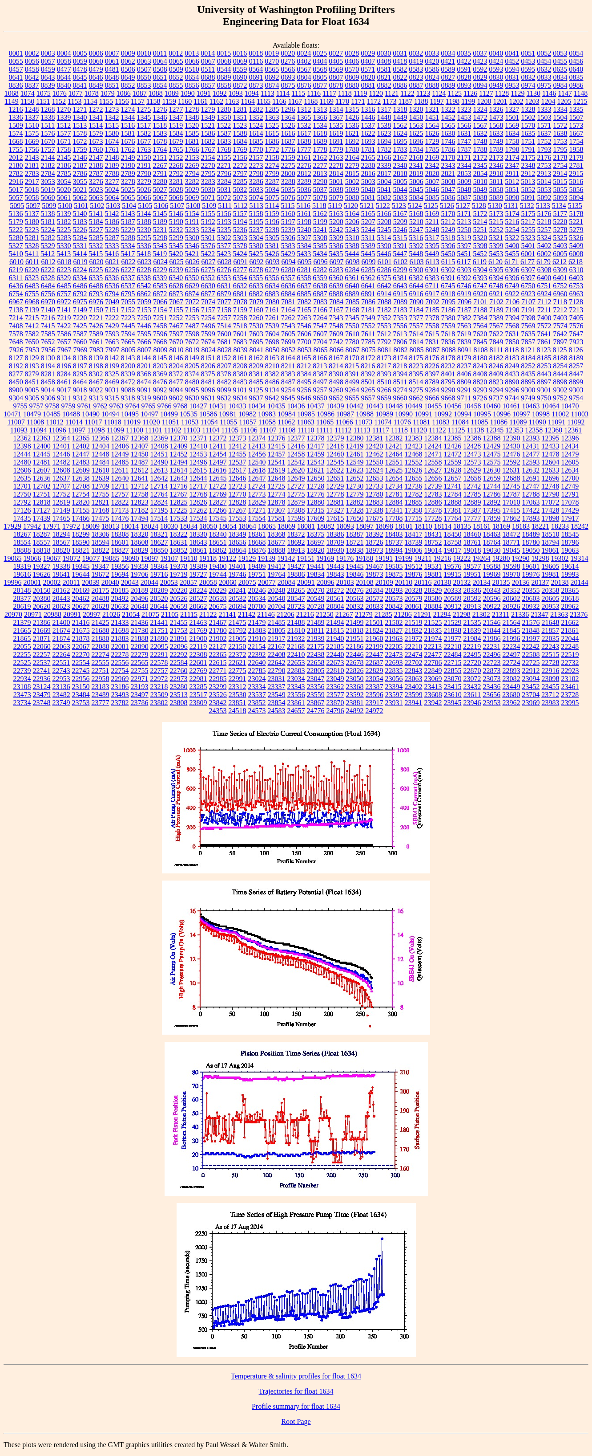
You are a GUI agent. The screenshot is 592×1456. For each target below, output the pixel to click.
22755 (140, 670)
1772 (272, 149)
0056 (32, 61)
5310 (352, 237)
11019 (132, 422)
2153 (192, 157)
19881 (433, 574)
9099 (224, 390)
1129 (517, 93)
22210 (413, 646)
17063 (531, 502)
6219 (16, 269)
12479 (570, 454)
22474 (414, 654)
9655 (352, 398)
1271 (80, 109)
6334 (79, 277)
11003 (579, 414)
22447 (374, 654)
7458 (160, 326)
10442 (355, 406)
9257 (320, 390)
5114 (272, 205)
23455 (551, 686)
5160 (288, 213)
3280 (160, 181)
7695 (256, 342)
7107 (528, 302)
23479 (42, 694)
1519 (176, 125)
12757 (120, 494)
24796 (335, 710)
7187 (464, 310)
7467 (176, 326)
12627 (433, 470)
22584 (179, 662)
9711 (464, 398)
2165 (368, 157)
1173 (389, 101)
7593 (112, 334)
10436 (296, 406)
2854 (480, 173)
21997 (531, 638)
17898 (551, 518)
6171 (511, 261)
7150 (96, 310)
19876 (414, 574)
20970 (13, 614)
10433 (237, 406)
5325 (560, 237)
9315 (112, 398)
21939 (316, 638)
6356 (272, 277)
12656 (433, 478)
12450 (140, 454)
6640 (352, 286)
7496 (208, 326)
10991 (423, 414)
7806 (400, 342)
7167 (336, 310)
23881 (355, 702)
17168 (100, 510)
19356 (120, 566)
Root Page (295, 1421)
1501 (512, 117)
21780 (218, 630)
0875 (288, 85)
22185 (335, 646)
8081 (384, 350)
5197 (288, 221)
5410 (16, 253)
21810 (296, 630)
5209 (400, 221)
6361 (352, 277)
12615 (198, 470)
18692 (296, 542)
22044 (570, 638)
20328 (414, 590)
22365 (218, 654)
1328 (528, 109)
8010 (176, 350)
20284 (374, 590)
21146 (265, 614)
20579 (414, 598)
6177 (527, 261)
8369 (160, 374)
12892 (492, 502)
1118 (345, 93)
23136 (61, 686)
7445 (128, 326)
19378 (179, 566)
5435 (336, 253)
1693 (368, 141)
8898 (560, 382)
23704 (531, 694)
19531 (433, 566)
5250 (464, 229)
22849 (433, 670)
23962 (511, 702)
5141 (96, 213)
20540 (277, 598)
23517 (198, 694)
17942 (32, 526)
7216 (48, 318)
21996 (511, 638)
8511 (400, 382)
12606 (22, 470)
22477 (433, 654)
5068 (176, 197)
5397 (464, 245)
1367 (336, 117)
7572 (544, 326)
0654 (192, 77)
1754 (576, 141)
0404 (320, 61)
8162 (256, 358)
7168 (352, 310)
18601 (120, 542)
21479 (257, 622)
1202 (516, 101)
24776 (316, 710)
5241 (320, 229)
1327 (512, 109)
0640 (576, 69)
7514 (224, 326)
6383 (432, 277)
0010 (144, 53)
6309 (560, 269)
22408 (277, 654)
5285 (96, 237)
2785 (64, 173)
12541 (277, 462)
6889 (352, 294)
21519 (414, 622)
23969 (531, 702)
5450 (448, 253)
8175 (416, 358)
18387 (355, 534)
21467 (218, 622)
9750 (544, 398)
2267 (160, 165)
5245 (384, 229)
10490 (91, 414)
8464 (80, 382)
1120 (376, 93)
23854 (277, 702)
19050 (531, 550)
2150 (144, 157)
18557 (42, 542)
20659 (179, 606)
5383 (288, 245)
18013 (110, 526)
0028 (352, 53)
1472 (480, 117)
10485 (51, 414)
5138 (48, 213)
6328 (47, 277)
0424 (496, 61)
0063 (144, 61)
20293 (394, 590)
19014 (433, 550)
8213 (320, 366)
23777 (100, 702)
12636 (42, 478)
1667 (576, 133)
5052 (528, 189)
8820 (480, 382)
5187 (128, 221)
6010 (16, 261)
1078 (92, 93)
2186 (64, 165)
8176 (432, 358)
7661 (96, 342)
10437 (316, 406)
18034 (188, 526)
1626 (432, 133)
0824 (432, 77)
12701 (22, 486)
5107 (177, 205)
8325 (112, 374)
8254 (560, 366)
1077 (75, 93)
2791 (160, 173)
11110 (305, 430)
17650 (355, 518)
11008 (35, 422)
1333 (544, 109)
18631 (179, 542)
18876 (257, 550)
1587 (224, 133)
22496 (492, 654)
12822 (120, 502)
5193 (224, 221)
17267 (237, 510)
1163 (232, 101)
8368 (144, 374)
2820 (432, 173)
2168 (416, 157)
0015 (224, 53)
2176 (544, 157)
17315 (316, 510)
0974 (528, 85)
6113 (432, 261)
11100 (134, 430)
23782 (120, 702)
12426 (452, 446)
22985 (218, 678)
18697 (316, 542)
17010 (511, 502)
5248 (432, 229)
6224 (80, 269)
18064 (247, 526)
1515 (112, 125)
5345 (176, 245)
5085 (432, 197)
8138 (80, 358)
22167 (276, 646)
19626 (42, 574)
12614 (178, 470)
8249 (512, 366)
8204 (176, 366)
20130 (442, 582)
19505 (394, 566)
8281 (48, 374)
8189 (576, 358)
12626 (413, 470)
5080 (352, 197)
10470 (570, 406)
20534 (257, 598)
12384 (433, 438)
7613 (400, 334)
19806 (296, 574)
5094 (576, 197)
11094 (38, 430)
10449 (414, 406)
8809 (464, 382)
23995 (570, 702)
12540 (257, 462)
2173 (496, 157)
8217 (384, 366)
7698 (272, 342)
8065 (320, 350)
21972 (414, 638)
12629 (472, 470)
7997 (112, 350)
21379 (22, 622)
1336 (16, 117)
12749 (570, 486)
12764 (159, 494)
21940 (335, 638)
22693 (394, 662)
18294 (61, 534)
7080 (272, 302)
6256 (192, 269)
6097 (336, 261)
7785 (368, 342)
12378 (316, 438)
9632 (224, 398)
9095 (192, 390)
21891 (179, 638)
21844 (491, 630)
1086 (124, 93)
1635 (528, 133)
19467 (374, 566)
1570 (528, 125)
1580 (112, 133)
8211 (288, 366)
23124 (42, 686)
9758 (52, 406)
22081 (120, 646)
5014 (544, 181)
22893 (511, 670)
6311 (16, 277)
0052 (544, 53)
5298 (160, 237)
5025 (128, 189)
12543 (316, 462)
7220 (80, 318)
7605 (288, 334)
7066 (160, 302)
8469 (112, 382)
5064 (112, 197)
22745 (81, 670)
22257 (42, 654)
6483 (32, 286)
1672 (80, 141)
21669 (42, 630)
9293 (480, 390)
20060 (228, 582)
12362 (22, 438)
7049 (112, 302)
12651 (335, 478)
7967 (64, 350)
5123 (399, 205)
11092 (575, 422)
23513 (179, 694)
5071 (208, 197)
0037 (480, 53)
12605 (570, 462)
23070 (453, 678)
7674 (208, 342)
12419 (354, 446)
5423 (224, 253)
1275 (144, 109)
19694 (120, 574)
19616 (22, 574)
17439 (42, 518)
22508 (531, 654)
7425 (80, 326)
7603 (256, 334)
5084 (416, 197)
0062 (128, 61)
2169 (432, 157)
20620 (42, 606)
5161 (304, 213)
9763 (116, 406)
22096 (179, 646)
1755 (16, 149)
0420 (432, 61)
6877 (208, 294)
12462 (374, 454)
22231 (491, 646)
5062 (80, 197)
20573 (394, 598)
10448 (394, 406)
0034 (448, 53)
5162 (320, 213)
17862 (511, 518)
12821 (100, 502)
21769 (198, 630)
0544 (224, 69)
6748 (496, 286)
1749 (496, 141)
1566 (464, 125)
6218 (575, 261)
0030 (384, 53)
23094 (531, 678)
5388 (352, 245)
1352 (256, 117)
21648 (551, 622)
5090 (512, 197)
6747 (480, 286)
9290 (448, 390)
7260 (256, 318)
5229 (128, 229)
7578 (16, 334)
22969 (120, 678)
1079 (108, 93)
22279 (140, 654)
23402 (414, 686)
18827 (120, 550)
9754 (576, 398)
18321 (159, 534)
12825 (179, 502)
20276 (355, 590)
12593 (531, 462)
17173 (120, 510)
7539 (272, 326)
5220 (560, 221)
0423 (480, 61)
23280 (179, 686)
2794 (192, 173)
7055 (128, 302)
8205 (192, 366)
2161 (304, 157)
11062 (286, 422)
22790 (277, 670)
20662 (198, 606)
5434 (320, 253)
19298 (540, 558)
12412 (237, 446)
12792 (22, 502)
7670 (176, 342)
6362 (368, 277)
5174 (512, 213)
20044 (149, 582)
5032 (240, 189)
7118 (560, 302)
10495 (130, 414)
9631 (208, 398)
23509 (159, 694)
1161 (200, 101)
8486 (272, 382)
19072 (71, 558)
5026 (144, 189)
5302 (224, 237)
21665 (22, 630)
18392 (374, 534)
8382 (272, 374)
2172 (480, 157)
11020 (151, 422)
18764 (492, 542)
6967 (16, 302)
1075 (43, 93)
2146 (80, 157)
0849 (96, 85)
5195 (256, 221)
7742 (336, 342)
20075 (247, 582)
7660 (80, 342)
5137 (32, 213)
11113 (361, 430)
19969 (492, 574)
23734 (22, 702)
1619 (336, 133)
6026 (192, 261)
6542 (144, 286)
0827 (448, 77)
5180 (32, 221)
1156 (122, 101)
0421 (448, 61)
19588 (492, 566)
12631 (511, 470)
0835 (576, 77)
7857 (528, 342)
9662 (416, 398)
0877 (320, 85)
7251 (160, 318)
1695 (400, 141)
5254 (512, 229)
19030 (492, 550)
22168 (296, 646)
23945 (453, 702)
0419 (416, 61)
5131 (511, 205)
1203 (532, 101)
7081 (288, 302)
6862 (144, 294)
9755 (20, 406)
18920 (316, 550)
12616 (217, 470)
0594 (512, 69)
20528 (218, 598)
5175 (528, 213)
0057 (48, 61)
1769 (240, 149)
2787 (96, 173)
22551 (61, 662)
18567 (61, 542)
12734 (394, 486)
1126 (470, 93)
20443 (61, 598)
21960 (374, 638)
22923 (570, 670)
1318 (400, 109)
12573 (472, 462)
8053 (304, 350)
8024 (208, 350)
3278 (128, 181)
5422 (208, 253)
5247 (416, 229)
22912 (531, 670)
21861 (570, 630)
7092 (432, 302)
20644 (159, 606)
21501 (374, 622)
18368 (277, 534)
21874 (61, 638)
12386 (472, 438)
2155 (224, 157)
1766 (192, 149)
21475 (237, 622)
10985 (306, 414)
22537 (42, 662)
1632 (480, 133)
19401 (237, 566)
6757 (64, 294)
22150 (237, 646)
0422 (464, 61)
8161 (240, 358)
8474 (144, 382)
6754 (16, 294)
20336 (472, 590)
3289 (304, 181)
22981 (198, 678)
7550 (352, 326)
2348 (528, 165)
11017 (93, 422)
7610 (352, 334)
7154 (160, 310)
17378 (433, 510)
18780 (531, 542)
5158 (256, 213)
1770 (256, 149)
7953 (32, 350)
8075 (368, 350)
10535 (188, 414)
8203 (160, 366)
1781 (368, 149)
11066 (344, 422)
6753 (576, 286)
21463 (198, 622)
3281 (176, 181)
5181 (48, 221)
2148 (112, 157)
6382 (416, 277)
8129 (32, 358)
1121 (392, 93)
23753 (81, 702)
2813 (320, 173)
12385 (453, 438)
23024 (257, 678)
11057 (247, 422)
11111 (324, 430)
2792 (176, 173)
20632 (120, 606)
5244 (368, 229)
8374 (192, 374)
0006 (96, 53)
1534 (320, 125)
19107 (169, 558)
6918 (448, 294)
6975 (80, 302)
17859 (492, 518)
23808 (179, 702)
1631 (464, 133)
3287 (272, 181)
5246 (400, 229)
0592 (480, 69)
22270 (81, 654)
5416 (112, 253)
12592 (511, 462)
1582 (144, 133)
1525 (272, 125)
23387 (374, 686)
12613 (159, 470)
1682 (208, 141)
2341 (416, 165)
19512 (414, 566)
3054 (64, 181)
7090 (416, 302)
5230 (144, 229)
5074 (256, 197)
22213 (433, 646)
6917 (432, 294)
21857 (550, 630)
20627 (81, 606)
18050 (208, 526)
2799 (272, 173)
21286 (403, 614)
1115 (298, 93)
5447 (400, 253)
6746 (464, 286)
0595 (528, 69)
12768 (198, 494)
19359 (140, 566)
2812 (304, 173)
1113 (267, 93)
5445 (368, 253)
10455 (433, 406)
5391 (400, 245)
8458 (48, 382)
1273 (112, 109)
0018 (256, 53)
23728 (570, 694)
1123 (423, 93)
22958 (100, 678)
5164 (352, 213)
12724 (257, 486)
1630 (448, 133)
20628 (100, 606)
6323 (31, 277)
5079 (336, 197)
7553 (384, 326)
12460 (335, 454)
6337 (128, 277)
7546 (304, 326)
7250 (144, 318)
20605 (551, 598)
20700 (257, 606)
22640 (257, 662)
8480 (192, 382)
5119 (335, 205)
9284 (432, 390)
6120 (495, 261)
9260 (336, 390)
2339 (384, 165)
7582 (32, 334)
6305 (496, 269)
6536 (112, 286)
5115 (287, 205)
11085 (479, 422)
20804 (335, 606)
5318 (448, 237)
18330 (198, 534)
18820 (61, 550)
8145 (160, 358)
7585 (48, 334)
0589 (448, 69)
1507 (576, 117)
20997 (92, 614)
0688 (208, 77)
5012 (512, 181)
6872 (160, 294)
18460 (472, 534)
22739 (22, 670)
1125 (455, 93)
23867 (316, 702)
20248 (277, 590)
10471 (12, 414)
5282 (48, 237)
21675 (81, 630)
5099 (49, 205)
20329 (433, 590)
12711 (120, 486)
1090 (188, 93)
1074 (27, 93)
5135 (575, 205)
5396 (448, 245)
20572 (374, 598)
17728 (433, 518)
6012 (48, 261)
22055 (22, 646)
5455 (512, 253)
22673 (335, 662)
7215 (32, 318)
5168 (416, 213)
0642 (32, 77)
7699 (288, 342)
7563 (464, 326)
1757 (48, 149)
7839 (464, 342)
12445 (42, 454)
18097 (365, 526)
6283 (336, 269)
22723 (492, 662)
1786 (448, 149)
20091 (306, 582)
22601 (198, 662)
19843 (335, 574)
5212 (448, 221)
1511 (48, 125)
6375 (384, 277)
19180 (364, 558)
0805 (320, 77)
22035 (551, 638)
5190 (176, 221)
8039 (240, 350)
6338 (144, 277)
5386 (336, 245)
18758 (453, 542)
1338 (48, 117)
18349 (237, 534)
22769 (198, 670)
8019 (192, 350)
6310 (576, 269)
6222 (48, 269)
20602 (511, 598)
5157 (240, 213)
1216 (16, 109)
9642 (272, 398)
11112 (342, 430)
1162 (216, 101)
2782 (16, 173)
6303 (464, 269)
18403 (394, 534)
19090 (130, 558)
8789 (432, 382)
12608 (61, 470)
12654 (394, 478)
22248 (570, 646)
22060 (42, 646)
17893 (531, 518)
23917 (374, 702)
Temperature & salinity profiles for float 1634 (296, 1376)
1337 (32, 117)
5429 (288, 253)
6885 (304, 294)
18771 (511, 542)
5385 (320, 245)
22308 (198, 654)
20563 (355, 598)
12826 (198, 502)
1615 (272, 133)
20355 (531, 590)
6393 (480, 277)
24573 (257, 710)
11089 (518, 422)
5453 (496, 253)
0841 (80, 85)
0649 (128, 77)
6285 (368, 269)
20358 (551, 590)
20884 (433, 606)
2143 (32, 157)
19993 (570, 574)
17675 (374, 518)
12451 (159, 454)
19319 (22, 566)
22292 (179, 654)
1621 (352, 133)
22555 (100, 662)
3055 (80, 181)
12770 (237, 494)
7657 (64, 342)
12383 (414, 438)
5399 (496, 245)
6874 (192, 294)
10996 (502, 414)
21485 (277, 622)
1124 (439, 93)
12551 (394, 462)
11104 (210, 430)
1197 (436, 101)
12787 (511, 494)
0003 (48, 53)
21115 (188, 614)
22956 (81, 678)
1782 (384, 149)
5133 (543, 205)
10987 (345, 414)
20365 (570, 590)
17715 (414, 518)
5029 (192, 189)
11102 (172, 430)
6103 (416, 261)
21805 (277, 630)
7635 (528, 334)
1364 (288, 117)
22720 (472, 662)
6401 (560, 277)
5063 (96, 197)
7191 (528, 310)
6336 (112, 277)
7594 (128, 334)
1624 (400, 133)
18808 (22, 550)
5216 (512, 221)
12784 (453, 494)
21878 (81, 638)
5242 (336, 229)
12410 (198, 446)
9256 (304, 390)
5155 (208, 213)
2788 (112, 173)
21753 (179, 630)
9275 (416, 390)
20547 (296, 598)
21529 (453, 622)
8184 (528, 358)
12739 (433, 486)
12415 (276, 446)
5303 (240, 237)
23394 (394, 686)
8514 (416, 382)
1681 (192, 141)
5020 (64, 189)
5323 (528, 237)
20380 (42, 598)
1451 (432, 117)
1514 (96, 125)
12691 (531, 478)
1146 (549, 93)
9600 (160, 398)
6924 (544, 294)
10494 (110, 414)
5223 (32, 229)
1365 (304, 117)
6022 (128, 261)
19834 (316, 574)
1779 (336, 149)
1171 (358, 101)
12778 (335, 494)
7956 (48, 350)
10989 (384, 414)
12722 (217, 486)
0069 (240, 61)
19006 (414, 550)
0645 (80, 77)
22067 (81, 646)
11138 (475, 430)
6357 (288, 277)
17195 (159, 510)
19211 (422, 558)
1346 (160, 117)
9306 (48, 398)
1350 (224, 117)
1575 (32, 133)
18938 (355, 550)
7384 (480, 318)
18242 (579, 526)
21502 (394, 622)
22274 (100, 654)
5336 (144, 245)
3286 (256, 181)
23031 (277, 678)
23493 (120, 694)
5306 (288, 237)
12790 (551, 494)
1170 (342, 101)
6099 (368, 261)
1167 (295, 101)
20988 (52, 614)
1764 (160, 149)
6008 (576, 253)
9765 (148, 406)
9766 (164, 406)
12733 (374, 486)
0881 (368, 85)
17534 (198, 518)
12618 (257, 470)
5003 (368, 181)
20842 (394, 606)
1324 (480, 109)
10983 (267, 414)
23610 (453, 694)
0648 (112, 77)
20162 (61, 590)
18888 (277, 550)
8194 (48, 366)
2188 (96, 165)
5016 (576, 181)
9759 (68, 406)
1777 (304, 149)
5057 (16, 197)
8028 (224, 350)
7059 (144, 302)
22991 (237, 678)
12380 (355, 438)
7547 (320, 326)
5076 (288, 197)
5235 (224, 229)
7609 (336, 334)
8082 (400, 350)
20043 (130, 582)
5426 (272, 253)
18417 (414, 534)
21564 (511, 622)
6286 (384, 269)
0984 (560, 85)
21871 (42, 638)
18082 (325, 526)
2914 (560, 173)
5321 (496, 237)
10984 (286, 414)
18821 (81, 550)
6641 (368, 286)
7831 (432, 342)
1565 (448, 125)
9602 (176, 398)
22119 (198, 646)
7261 (272, 318)
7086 (368, 302)
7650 (32, 342)
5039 (352, 189)
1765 (176, 149)
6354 (240, 277)
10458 (472, 406)
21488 (296, 622)
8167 (336, 358)
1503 (544, 117)
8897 (544, 382)
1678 (160, 141)
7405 (576, 318)
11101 (153, 430)
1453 (464, 117)
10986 (325, 414)
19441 (316, 566)
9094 (176, 390)
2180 (16, 165)
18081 (306, 526)
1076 (59, 93)
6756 (48, 294)
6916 (416, 294)
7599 (208, 334)
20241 (237, 590)
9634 (240, 398)
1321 (432, 109)
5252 (496, 229)
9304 (16, 398)
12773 (257, 494)
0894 (480, 85)
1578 (80, 133)
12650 (316, 478)
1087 (140, 93)
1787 (464, 149)
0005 (80, 53)
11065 (325, 422)
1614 (256, 133)
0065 (176, 61)
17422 (531, 510)
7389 (496, 318)
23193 (140, 686)
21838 (452, 630)
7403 (560, 318)
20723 (296, 606)
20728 (316, 606)
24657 (296, 710)
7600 (224, 334)
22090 (140, 646)
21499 (355, 622)
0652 (176, 77)
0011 (160, 53)
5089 (496, 197)
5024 (112, 189)
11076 (402, 422)
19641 (61, 574)
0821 (384, 77)
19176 (345, 558)
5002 (352, 181)
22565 (140, 662)
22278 (120, 654)
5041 (384, 189)
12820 (81, 502)
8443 (544, 374)
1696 (416, 141)
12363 (42, 438)
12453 (198, 454)
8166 (320, 358)
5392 (416, 245)
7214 (16, 318)
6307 (528, 269)
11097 (76, 430)
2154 (208, 157)
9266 (384, 390)
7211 (544, 310)
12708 (81, 486)
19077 (91, 558)
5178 (576, 213)
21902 (218, 638)
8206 (208, 366)
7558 (432, 326)
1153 (74, 101)
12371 (198, 438)
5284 (80, 237)
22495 (472, 654)
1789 (496, 149)
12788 (531, 494)
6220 (32, 269)
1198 (452, 101)
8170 (352, 358)
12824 (159, 502)
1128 (502, 93)
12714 (159, 486)
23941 (414, 702)
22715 (453, 662)
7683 (240, 342)
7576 (576, 326)
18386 (335, 534)
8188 (560, 358)
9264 (352, 390)
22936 (42, 678)
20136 (521, 582)
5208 (384, 221)
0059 (80, 61)
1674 (112, 141)
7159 (240, 310)
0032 (416, 53)
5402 (544, 245)
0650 (144, 77)
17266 (218, 510)
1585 (192, 133)
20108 (365, 582)
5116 (303, 205)
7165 (304, 310)
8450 (16, 382)
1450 (416, 117)
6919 (464, 294)
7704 (320, 342)
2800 (288, 173)
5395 (432, 245)
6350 (192, 277)
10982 (247, 414)
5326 (576, 237)
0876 (304, 85)
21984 (472, 638)
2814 (336, 173)
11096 (57, 430)
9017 (64, 390)
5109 (209, 205)
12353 (514, 430)
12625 (394, 470)
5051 (512, 189)
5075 (272, 197)
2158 (272, 157)
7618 (448, 334)
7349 (368, 318)
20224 (198, 590)
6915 (400, 294)
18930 (335, 550)
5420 (176, 253)
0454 (544, 61)
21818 (354, 630)
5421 (192, 253)
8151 (208, 358)
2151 (160, 157)
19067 (51, 558)
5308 (320, 237)
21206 (285, 614)
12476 (511, 454)
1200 (484, 101)
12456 (257, 454)
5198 (304, 221)
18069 (286, 526)
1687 (288, 141)
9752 (560, 398)
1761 (112, 149)
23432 (472, 686)
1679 (176, 141)
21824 (374, 630)
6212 (559, 261)
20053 (169, 582)
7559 (448, 326)
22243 (550, 646)
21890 (159, 638)
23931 (394, 702)
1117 (329, 93)
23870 (335, 702)
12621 (315, 470)
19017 (453, 550)
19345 (81, 566)
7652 (48, 342)
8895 (528, 382)
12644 (198, 478)
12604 (551, 462)
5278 (560, 229)
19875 (394, 574)
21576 (531, 622)
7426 (96, 326)
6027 (208, 261)
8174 (400, 358)
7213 (576, 310)
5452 (480, 253)
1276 (160, 109)
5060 (48, 197)
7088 (384, 302)
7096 (464, 302)
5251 (480, 229)
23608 (433, 694)
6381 (400, 277)
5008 (448, 181)
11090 (537, 422)
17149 (61, 510)
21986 (492, 638)
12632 (531, 470)
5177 (560, 213)
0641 (16, 77)
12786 (492, 494)
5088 (480, 197)
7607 (320, 334)
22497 (511, 654)
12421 (394, 446)
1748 (480, 141)
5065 (128, 197)
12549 (355, 462)
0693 (288, 77)
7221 (96, 318)
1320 (416, 109)
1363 (272, 117)
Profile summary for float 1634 (296, 1406)
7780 (352, 342)
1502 (528, 117)
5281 (32, 237)
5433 (304, 253)
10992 (443, 414)
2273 (256, 165)
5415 (96, 253)
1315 (352, 109)
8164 (288, 358)
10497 (149, 414)
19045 (511, 550)
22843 (414, 670)
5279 (576, 229)
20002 (51, 582)
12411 (217, 446)
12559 (453, 462)
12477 (531, 454)
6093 (272, 261)
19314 (579, 558)
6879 (224, 294)
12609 (81, 470)
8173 (384, 358)
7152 (128, 310)
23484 (81, 694)
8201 (144, 366)
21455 (179, 622)
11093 (19, 430)
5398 (480, 245)
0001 (16, 53)
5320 (480, 237)
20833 (374, 606)
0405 (336, 61)
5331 (80, 245)
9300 (528, 390)
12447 (81, 454)
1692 (352, 141)
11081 (421, 422)
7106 (512, 302)
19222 (462, 558)
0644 (64, 77)
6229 (160, 269)
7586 (64, 334)
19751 (257, 574)
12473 (472, 454)
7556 (400, 326)
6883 (272, 294)
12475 (492, 454)
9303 (576, 390)
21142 (246, 614)
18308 (120, 534)
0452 (512, 61)
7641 (544, 334)
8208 (240, 366)
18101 (404, 526)
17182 (140, 510)
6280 (288, 269)
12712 (139, 486)
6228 (144, 269)
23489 (100, 694)
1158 (153, 101)
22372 (237, 654)
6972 (64, 302)
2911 (512, 173)
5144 (144, 213)
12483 (81, 462)
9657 (368, 398)
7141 (64, 310)
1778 (320, 149)
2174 (512, 157)
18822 (100, 550)
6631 (224, 286)
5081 (368, 197)
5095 (17, 205)
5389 (368, 245)
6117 (464, 261)
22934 (22, 678)
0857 (208, 85)
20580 (433, 598)
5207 (368, 221)
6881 (240, 294)
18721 (355, 542)
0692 (272, 77)
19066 (32, 558)
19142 (286, 558)
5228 (112, 229)
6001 (528, 253)
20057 (188, 582)
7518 (240, 326)
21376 (579, 614)
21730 (140, 630)
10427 (198, 406)
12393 (531, 438)
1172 (374, 101)
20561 (335, 598)
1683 (224, 141)
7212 (560, 310)
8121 (528, 350)
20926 (511, 606)
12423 (413, 446)
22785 (257, 670)
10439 (335, 406)
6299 (400, 269)
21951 (355, 638)
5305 (272, 237)
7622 (496, 334)
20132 (462, 582)
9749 (528, 398)
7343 (336, 318)
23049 (335, 678)
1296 (288, 109)
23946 (472, 702)
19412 (277, 566)
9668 (448, 398)
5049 (480, 189)
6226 (112, 269)
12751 (42, 494)
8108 (480, 350)
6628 (176, 286)
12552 (414, 462)
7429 (112, 326)
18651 (218, 542)
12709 (100, 486)
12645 (218, 478)
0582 (400, 69)
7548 (336, 326)
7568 (512, 326)
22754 (120, 670)
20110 (403, 582)
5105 (145, 205)
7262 (288, 318)
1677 (144, 141)
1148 (581, 93)
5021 (80, 189)
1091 (204, 93)
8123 (544, 350)
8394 (400, 374)
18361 (257, 534)
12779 (355, 494)
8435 (528, 374)
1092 (220, 93)
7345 (352, 318)
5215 (496, 221)
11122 (437, 430)
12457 (277, 454)
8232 (448, 366)
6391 (448, 277)
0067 (208, 61)
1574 (16, 133)
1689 (320, 141)
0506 (128, 69)
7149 (80, 310)
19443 (335, 566)
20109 (384, 582)
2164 (352, 157)
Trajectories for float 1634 (296, 1391)
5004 (384, 181)
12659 (492, 478)
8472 (128, 382)
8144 (144, 358)
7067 (176, 302)
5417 (128, 253)
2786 (80, 173)
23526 (218, 694)
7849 (496, 342)
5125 (431, 205)
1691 (336, 141)
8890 (512, 382)
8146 (176, 358)
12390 (511, 438)
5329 (48, 245)
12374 (257, 438)
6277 (240, 269)
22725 (531, 662)
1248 (32, 109)
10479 (32, 414)
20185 (120, 590)
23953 (492, 702)
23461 (570, 686)
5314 (384, 237)
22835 (394, 670)
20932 (531, 606)
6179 (543, 261)
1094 (252, 93)
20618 (570, 598)
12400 (42, 446)
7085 (352, 302)
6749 (512, 286)
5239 (288, 229)
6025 (176, 261)
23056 (394, 678)
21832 (413, 630)
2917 (32, 181)
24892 (355, 710)
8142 (112, 358)
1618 (320, 133)
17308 (296, 510)
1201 (500, 101)
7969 (80, 350)
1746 (448, 141)
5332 (96, 245)
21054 (131, 614)
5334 (128, 245)
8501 (368, 382)
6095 (304, 261)
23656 (491, 694)
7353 (400, 318)
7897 (560, 342)
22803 (296, 670)
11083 (440, 422)
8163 (272, 358)
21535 (472, 622)
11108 (287, 430)
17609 (316, 518)
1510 (32, 125)
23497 (140, 694)
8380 (240, 374)
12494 (179, 462)
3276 (96, 181)
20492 (120, 598)
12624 (374, 470)
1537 (368, 125)
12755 (100, 494)
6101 (384, 261)
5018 (32, 189)
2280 (368, 165)
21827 (394, 630)
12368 (140, 438)
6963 (576, 294)
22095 (159, 646)
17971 (51, 526)
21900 (198, 638)
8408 (480, 374)
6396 (512, 277)
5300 (192, 237)
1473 (496, 117)
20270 (316, 590)
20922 (492, 606)
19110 (188, 558)
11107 (268, 430)
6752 (560, 286)
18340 (218, 534)
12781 (394, 494)
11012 (54, 422)
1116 (314, 93)
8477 (176, 382)
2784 (48, 173)
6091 (240, 261)
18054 (228, 526)
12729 (335, 486)
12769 (218, 494)
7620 (480, 334)
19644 (81, 574)
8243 (480, 366)
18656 (237, 542)
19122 (227, 558)
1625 (416, 133)
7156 (192, 310)
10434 (257, 406)
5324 (544, 237)
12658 (472, 478)
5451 (464, 253)
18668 (257, 542)
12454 (218, 454)
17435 (22, 518)
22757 (159, 670)
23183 (100, 686)
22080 (100, 646)
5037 (320, 189)
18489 (531, 534)
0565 (272, 69)
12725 (276, 486)
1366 (320, 117)
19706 (140, 574)
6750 (528, 286)
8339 (128, 374)
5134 (559, 205)
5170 (448, 213)
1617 (304, 133)
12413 (257, 446)
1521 (208, 125)
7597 (176, 334)
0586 (432, 69)
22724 (511, 662)
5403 (560, 245)
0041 (512, 53)
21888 (140, 638)
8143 (128, 358)
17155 (81, 510)
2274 (272, 165)
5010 (480, 181)
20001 (32, 582)
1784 (416, 149)
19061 (551, 550)
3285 (240, 181)
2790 (144, 173)
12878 (277, 502)
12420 (374, 446)
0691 (256, 77)
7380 (448, 318)
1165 (263, 101)
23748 (42, 702)
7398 (528, 318)
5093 (560, 197)
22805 (316, 670)
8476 (160, 382)
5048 (464, 189)
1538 (384, 125)
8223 (416, 366)
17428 (551, 510)
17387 (472, 510)
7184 (416, 310)
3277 (112, 181)
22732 (570, 662)
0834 (560, 77)
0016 (240, 53)
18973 (374, 550)
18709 (335, 542)
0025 (320, 53)
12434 (570, 446)
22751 (100, 670)
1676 (128, 141)
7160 (256, 310)
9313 (96, 398)
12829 (257, 502)
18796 (570, 542)
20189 (140, 590)
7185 (432, 310)
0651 (160, 77)
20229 (218, 590)
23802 (159, 702)
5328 (32, 245)
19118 (208, 558)
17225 (179, 510)
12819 (61, 502)
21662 (570, 622)
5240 (304, 229)
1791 (528, 149)
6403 (576, 277)
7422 (64, 326)
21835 (433, 630)
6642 (384, 286)
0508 (160, 69)
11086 (498, 422)
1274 (128, 109)
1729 (432, 141)
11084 (460, 422)
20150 (42, 590)
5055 (560, 189)
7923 (576, 342)
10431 (218, 406)
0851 (112, 85)
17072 (551, 502)
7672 (192, 342)
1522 (224, 125)
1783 (400, 149)
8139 (96, 358)
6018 (64, 261)
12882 (355, 502)
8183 (512, 358)
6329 (63, 277)
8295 (80, 374)
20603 (531, 598)
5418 (144, 253)
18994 (394, 550)
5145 (160, 213)
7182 (384, 310)
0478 (80, 69)
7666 (144, 342)
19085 (110, 558)
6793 (96, 294)
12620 (296, 470)
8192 (16, 366)
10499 (169, 414)
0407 (368, 61)
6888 (336, 294)
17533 (179, 518)
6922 (512, 294)
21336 (520, 614)
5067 (160, 197)
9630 (192, 398)
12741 (452, 486)
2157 (256, 157)
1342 (112, 117)
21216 (305, 614)
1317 (384, 109)
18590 (81, 542)
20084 (286, 582)
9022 (96, 390)
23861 (296, 702)
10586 (208, 414)
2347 (512, 165)
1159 (169, 101)
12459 (316, 454)
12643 (179, 478)
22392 (257, 654)
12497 (218, 462)
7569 (528, 326)
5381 (272, 245)
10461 (511, 406)
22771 (218, 670)
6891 (368, 294)
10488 (71, 414)
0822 (400, 77)
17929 (12, 526)
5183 (80, 221)
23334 (257, 686)
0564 (256, 69)
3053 (48, 181)
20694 (237, 606)
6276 (224, 269)
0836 (16, 85)
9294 (496, 390)
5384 (304, 245)
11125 (456, 430)
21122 (208, 614)
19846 (355, 574)
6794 (112, 294)
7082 (304, 302)
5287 (112, 237)
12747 (531, 486)
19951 (472, 574)
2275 (288, 165)
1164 (248, 101)
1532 (304, 125)
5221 (576, 221)
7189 (496, 310)
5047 (448, 189)
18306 (100, 534)
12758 (140, 494)
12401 (61, 446)
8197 (80, 366)
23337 (277, 686)
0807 (336, 77)
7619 (464, 334)
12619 (276, 470)
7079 (256, 302)
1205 (564, 101)
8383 (288, 374)
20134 (482, 582)
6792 (80, 294)
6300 (416, 269)
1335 (576, 109)
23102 (570, 678)
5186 (112, 221)
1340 (80, 117)
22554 (81, 662)
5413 (63, 253)
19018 (472, 550)
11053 (189, 422)
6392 (464, 277)
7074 (208, 302)
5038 (336, 189)
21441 (159, 622)
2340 (400, 165)
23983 (551, 702)
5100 (65, 205)
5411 (32, 253)
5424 (240, 253)
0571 (368, 69)
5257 (544, 229)
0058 (64, 61)
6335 (96, 277)
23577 (335, 694)
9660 (400, 398)
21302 (481, 614)
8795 (448, 382)
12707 (61, 486)
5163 (336, 213)
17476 (120, 518)
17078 (570, 502)
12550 (374, 462)
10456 (453, 406)
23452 (531, 686)
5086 (448, 197)
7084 (336, 302)
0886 (400, 85)
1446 (368, 117)
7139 (32, 310)
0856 (192, 85)
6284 (352, 269)
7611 (368, 334)
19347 (100, 566)
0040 (496, 53)
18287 (42, 534)
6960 (560, 294)
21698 (120, 630)
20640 (140, 606)
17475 (100, 518)
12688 (511, 478)
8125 (560, 350)
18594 (100, 542)
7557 (416, 326)
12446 (61, 454)
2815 (352, 173)
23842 (218, 702)
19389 (198, 566)
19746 (237, 574)
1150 (27, 101)
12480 (22, 462)
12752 (61, 494)
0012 (176, 53)
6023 (144, 261)
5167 (400, 213)
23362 (335, 686)
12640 (120, 478)
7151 (112, 310)
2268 (176, 165)
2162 (320, 157)
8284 (64, 374)
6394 (496, 277)
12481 (42, 462)
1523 (240, 125)
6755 (32, 294)
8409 (496, 374)
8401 (448, 374)
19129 (247, 558)
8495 (304, 382)
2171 (464, 157)
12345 (494, 430)
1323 (464, 109)
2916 (16, 181)
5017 (16, 189)
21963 (394, 638)
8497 (320, 382)
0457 (16, 69)
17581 (277, 518)
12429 (491, 446)
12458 (296, 454)
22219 (472, 646)
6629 (192, 286)
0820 (368, 77)
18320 (140, 534)
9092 (160, 390)
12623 (354, 470)
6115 (448, 261)
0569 (336, 69)
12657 (453, 478)
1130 (533, 93)
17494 (140, 518)
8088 (448, 350)
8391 (352, 374)
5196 (272, 221)
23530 (237, 694)
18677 (277, 542)
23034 (296, 678)
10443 (374, 406)
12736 (413, 486)
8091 (464, 350)
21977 (453, 638)
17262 (198, 510)
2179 (576, 157)
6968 (32, 302)
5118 (319, 205)
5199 (320, 221)
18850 (159, 550)
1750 (512, 141)
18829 (140, 550)
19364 (159, 566)
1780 (352, 149)
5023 (96, 189)
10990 (404, 414)
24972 (374, 710)
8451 (32, 382)
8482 (224, 382)
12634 (570, 470)
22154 (257, 646)
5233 (192, 229)
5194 (240, 221)
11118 (399, 430)
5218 (544, 221)
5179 (16, 221)
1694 (384, 141)
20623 (61, 606)
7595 (144, 334)
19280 (501, 558)
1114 (283, 93)
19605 (551, 566)
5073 (240, 197)
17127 (42, 510)
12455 (237, 454)
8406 (464, 374)
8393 (384, 374)
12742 (472, 486)
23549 (277, 694)
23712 (550, 694)
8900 (16, 390)
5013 (528, 181)
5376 (208, 245)
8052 (288, 350)
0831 (512, 77)
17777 (472, 518)
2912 (528, 173)
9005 (32, 390)
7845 (480, 342)
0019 (272, 53)
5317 (432, 237)
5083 (400, 197)
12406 (120, 446)
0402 (304, 61)
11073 (363, 422)
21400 (61, 622)
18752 (433, 542)
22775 (237, 670)
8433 (512, 374)
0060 (96, 61)
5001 (336, 181)
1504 (560, 117)
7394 (512, 318)
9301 (544, 390)
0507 (144, 69)
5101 (81, 205)
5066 (144, 197)
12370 (179, 438)
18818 (42, 550)
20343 (492, 590)
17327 (335, 510)
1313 (320, 109)
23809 (198, 702)
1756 (32, 149)
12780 (374, 494)
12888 (453, 502)
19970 (511, 574)
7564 (480, 326)
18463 (492, 534)
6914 (384, 294)
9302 (560, 390)
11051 (170, 422)
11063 (305, 422)
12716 (178, 486)
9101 (240, 390)
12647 (257, 478)
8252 (528, 366)
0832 (528, 77)
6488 (96, 286)
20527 (198, 598)
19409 (257, 566)
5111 (225, 205)
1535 (336, 125)
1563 (416, 125)
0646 (96, 77)
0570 (352, 69)
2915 (576, 173)
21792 (237, 630)
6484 (48, 286)
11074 (382, 422)
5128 (479, 205)
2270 (208, 165)
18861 (198, 550)
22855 (453, 670)
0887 (416, 85)
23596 (374, 694)
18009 (91, 526)
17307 (277, 510)
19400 (218, 566)
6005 (560, 253)
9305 (32, 398)
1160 (185, 101)
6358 (304, 277)
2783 (32, 173)
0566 (288, 69)
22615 (218, 662)
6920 (480, 294)
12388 (492, 438)
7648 (16, 342)
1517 (144, 125)
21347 (539, 614)
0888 (432, 85)
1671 (64, 141)
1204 (548, 101)
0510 (192, 69)
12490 (159, 462)
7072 (192, 302)
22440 (335, 654)
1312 (304, 109)
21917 (277, 638)
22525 (22, 662)
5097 (33, 205)
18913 (296, 550)
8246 (496, 366)
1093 (236, 93)
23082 (511, 678)
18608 (140, 542)
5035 (288, 189)
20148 (22, 590)
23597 (394, 694)
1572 (560, 125)
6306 (512, 269)
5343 (160, 245)
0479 (96, 69)
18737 (394, 542)
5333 (112, 245)
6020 (96, 261)
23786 (140, 702)
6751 (544, 286)
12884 (394, 502)
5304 (256, 237)
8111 (496, 350)
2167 (400, 157)
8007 (144, 350)
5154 (192, 213)
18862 (218, 550)
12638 (81, 478)
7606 (304, 334)
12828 (237, 502)
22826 (355, 670)
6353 (224, 277)
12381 (374, 438)
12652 (355, 478)
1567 (480, 125)
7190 (512, 310)
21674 (61, 630)
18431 (433, 534)
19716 (159, 574)
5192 (208, 221)
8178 (448, 358)
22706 (433, 662)
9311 (64, 398)
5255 (528, 229)
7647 (576, 334)
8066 (336, 350)
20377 (22, 598)
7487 (192, 326)
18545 (570, 534)
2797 (240, 173)
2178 (560, 157)
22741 (42, 670)
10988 (365, 414)
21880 (100, 638)
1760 (96, 149)
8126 (576, 350)
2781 (576, 165)
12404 (100, 446)
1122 (407, 93)
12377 (296, 438)
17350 (414, 510)
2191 (144, 165)
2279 (352, 165)
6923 (528, 294)
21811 (315, 630)
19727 (198, 574)
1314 (336, 109)
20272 (335, 590)
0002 (32, 53)
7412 (32, 326)
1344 (128, 117)
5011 (496, 181)
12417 (315, 446)
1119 (360, 93)
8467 (96, 382)
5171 (464, 213)
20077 (267, 582)
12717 (198, 486)
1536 (352, 125)
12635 (22, 478)
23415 (453, 686)
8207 (224, 366)
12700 (570, 478)
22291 (159, 654)
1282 (256, 109)
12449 (120, 454)
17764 (453, 518)
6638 (320, 286)
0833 (544, 77)
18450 (453, 534)
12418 (335, 446)
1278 (192, 109)
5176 (544, 213)
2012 (16, 157)
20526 (179, 598)
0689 (224, 77)
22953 (61, 678)
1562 (400, 125)
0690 (240, 77)
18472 (511, 534)
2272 (240, 165)
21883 (120, 638)
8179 (464, 358)
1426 (352, 117)
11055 (228, 422)
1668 (16, 141)
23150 (81, 686)
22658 (316, 662)
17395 (492, 510)
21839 (472, 630)
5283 (64, 237)
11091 (556, 422)
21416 (81, 622)
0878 (336, 85)
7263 (304, 318)
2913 (544, 173)
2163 (336, 157)
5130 (495, 205)
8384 (304, 374)
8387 (320, 374)
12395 (551, 438)
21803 (257, 630)
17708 (394, 518)
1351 (240, 117)
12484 (100, 462)
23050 (355, 678)
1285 (272, 109)
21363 (559, 614)
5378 (240, 245)
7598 (192, 334)
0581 (384, 69)
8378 (224, 374)
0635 (560, 69)
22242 (531, 646)
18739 (414, 542)
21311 (500, 614)
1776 (288, 149)
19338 (61, 566)
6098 (352, 261)
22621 (237, 662)
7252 (176, 318)
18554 (22, 542)
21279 (364, 614)
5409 (576, 245)
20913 (472, 606)
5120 (351, 205)
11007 (15, 422)
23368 (355, 686)
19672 (100, 574)
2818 (400, 173)
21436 (140, 622)
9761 (84, 406)
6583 (160, 286)
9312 (80, 398)
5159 (272, 213)
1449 (400, 117)
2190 (128, 165)
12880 (316, 502)
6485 (64, 286)
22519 (570, 654)
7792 (384, 342)
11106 (249, 430)
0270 (272, 61)
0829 (480, 77)
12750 (22, 494)
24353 (218, 710)
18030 (169, 526)
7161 (272, 310)
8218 (400, 366)
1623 (384, 133)
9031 (112, 390)
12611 (120, 470)
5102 (97, 205)
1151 (43, 101)
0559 (240, 69)
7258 (240, 318)
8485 (256, 382)
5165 (368, 213)
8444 (560, 374)
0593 (496, 69)
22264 (61, 654)
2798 (256, 173)
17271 (257, 510)
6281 (304, 269)
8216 (368, 366)
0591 (464, 69)
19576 (453, 566)
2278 (336, 165)
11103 (192, 430)
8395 (416, 374)
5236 (240, 229)
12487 (140, 462)
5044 (400, 189)
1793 (544, 149)
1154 (90, 101)
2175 (528, 157)
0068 (224, 61)
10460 (492, 406)
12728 (315, 486)
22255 (22, 654)
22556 (120, 662)
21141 (227, 614)
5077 (304, 197)
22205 (394, 646)
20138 (560, 582)
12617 (237, 470)
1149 (11, 101)
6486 (80, 286)
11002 (560, 414)
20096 (325, 582)
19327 (42, 566)
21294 (442, 614)
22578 (159, 662)
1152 (59, 101)
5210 (416, 221)
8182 (496, 358)
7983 (96, 350)
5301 (208, 237)
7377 (416, 318)
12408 (159, 446)
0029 (368, 53)
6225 (96, 269)
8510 (384, 382)
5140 (80, 213)
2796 (224, 173)
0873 (256, 85)
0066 (192, 61)
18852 (179, 550)
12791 (570, 494)
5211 (432, 221)
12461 (355, 454)
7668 (160, 342)
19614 (570, 566)
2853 (464, 173)
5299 (176, 237)
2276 (304, 165)
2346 (496, 165)
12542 (296, 462)
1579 (96, 133)
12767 (179, 494)
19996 (12, 582)
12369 (159, 438)
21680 (100, 630)
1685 (256, 141)
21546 (492, 622)
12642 (159, 478)
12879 (296, 502)
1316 (368, 109)
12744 (491, 486)
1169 (327, 101)
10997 (521, 414)
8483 (240, 382)
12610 (100, 470)
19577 (472, 566)
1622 (368, 133)
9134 (272, 390)
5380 (256, 245)
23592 (355, 694)
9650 (320, 398)
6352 (208, 277)
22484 (453, 654)
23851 (237, 702)
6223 (64, 269)
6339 (160, 277)
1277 (176, 109)
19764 (277, 574)
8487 (288, 382)
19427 (296, 566)
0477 (64, 69)
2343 (448, 165)
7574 (560, 326)
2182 (48, 165)
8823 (496, 382)
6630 (208, 286)
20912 (453, 606)
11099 (115, 430)
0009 (128, 53)
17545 (218, 518)
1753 (560, 141)
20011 (71, 582)
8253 (544, 366)
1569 (512, 125)
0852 (128, 85)
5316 (416, 237)
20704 (277, 606)
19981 (551, 574)
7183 (400, 310)
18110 (423, 526)
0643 (48, 77)
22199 (374, 646)
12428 (472, 446)
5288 (128, 237)
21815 (335, 630)
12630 (491, 470)
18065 (267, 526)
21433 (120, 622)
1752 (544, 141)
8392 (368, 374)
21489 (316, 622)
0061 (112, 61)
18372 (296, 534)
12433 (550, 446)
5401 (528, 245)
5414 (79, 253)
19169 (325, 558)
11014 (74, 422)
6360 (336, 277)
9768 (180, 406)
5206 (352, 221)
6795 (128, 294)
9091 (144, 390)
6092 (256, 261)
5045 (416, 189)
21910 (257, 638)
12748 (550, 486)
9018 (80, 390)
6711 (432, 286)
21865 (22, 638)
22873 (492, 670)
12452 (179, 454)
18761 (472, 542)
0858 (224, 85)
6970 (48, 302)
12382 (394, 438)
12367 (120, 438)
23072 (472, 678)
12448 (100, 454)
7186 (448, 310)
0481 (112, 69)
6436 (16, 286)
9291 (464, 390)
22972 (159, 678)
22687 (374, 662)
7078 (240, 302)
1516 (128, 125)
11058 (267, 422)
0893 (464, 85)
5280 (16, 237)
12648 (277, 478)
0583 (416, 69)
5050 (496, 189)
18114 (442, 526)
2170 (448, 157)
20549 (316, 598)
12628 (452, 470)
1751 (528, 141)
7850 (512, 342)
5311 (368, 237)
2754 (560, 165)
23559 (316, 694)
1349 (208, 117)
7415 (48, 326)
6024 (160, 261)
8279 (32, 374)
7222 (112, 318)
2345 (480, 165)
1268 (48, 109)
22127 (217, 646)
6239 (176, 269)
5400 (512, 245)
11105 (229, 430)
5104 (129, 205)
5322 (512, 237)
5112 (240, 205)
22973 (179, 678)
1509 (16, 125)
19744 (218, 574)
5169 (432, 213)
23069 (433, 678)
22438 (316, 654)
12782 (414, 494)
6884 (288, 294)
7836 (448, 342)
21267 (344, 614)
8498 (336, 382)
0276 (288, 61)
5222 (16, 229)
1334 (560, 109)
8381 (256, 374)
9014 (48, 390)
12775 (296, 494)
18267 (22, 534)
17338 (374, 510)
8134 (64, 358)
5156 (224, 213)
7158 (224, 310)
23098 (551, 678)
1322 (448, 109)
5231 (160, 229)
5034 (272, 189)
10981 (228, 414)
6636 (288, 286)
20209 (159, 590)
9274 (400, 390)
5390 (384, 245)
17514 (159, 518)
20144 (579, 582)
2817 (384, 173)
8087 (432, 350)
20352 (511, 590)
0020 (288, 53)
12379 (335, 438)
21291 (422, 614)
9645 (288, 398)
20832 (355, 606)
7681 (224, 342)
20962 (570, 606)
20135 (501, 582)
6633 (256, 286)
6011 (32, 261)
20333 (453, 590)
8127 (16, 358)
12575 (492, 462)
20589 (453, 598)
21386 (42, 622)
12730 (354, 486)
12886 (433, 502)
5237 (256, 229)
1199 (468, 101)
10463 (531, 406)
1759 (80, 149)
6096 (320, 261)
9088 (128, 390)
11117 (380, 430)
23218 (159, 686)
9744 (512, 398)
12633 (550, 470)
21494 (335, 622)
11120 (418, 430)
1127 (486, 93)
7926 (16, 350)
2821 (448, 173)
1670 (48, 141)
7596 (160, 334)
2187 (80, 165)
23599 (414, 694)
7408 (16, 326)
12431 (531, 446)
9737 (496, 398)
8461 (64, 382)
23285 (198, 686)
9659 (384, 398)
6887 (320, 294)
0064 (160, 61)
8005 (128, 350)
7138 (16, 310)
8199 (112, 366)
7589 (96, 334)
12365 (81, 438)
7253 (192, 318)
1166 (279, 101)
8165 (304, 358)
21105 (169, 614)
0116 (256, 61)
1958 (576, 149)
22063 (61, 646)
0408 (384, 61)
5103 (113, 205)
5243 (352, 229)
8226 (432, 366)
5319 (464, 237)
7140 (48, 310)
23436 (492, 686)
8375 (208, 374)
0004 (64, 53)
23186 (120, 686)
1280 (224, 109)
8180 (480, 358)
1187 (405, 101)
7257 (224, 318)
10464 (551, 406)
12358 (534, 430)
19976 (531, 574)
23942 (433, 702)
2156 (240, 157)
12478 (551, 454)
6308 (544, 269)
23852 (257, 702)
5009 (464, 181)
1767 (208, 149)
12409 (179, 446)
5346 (192, 245)
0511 (208, 69)
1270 (64, 109)
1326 (496, 109)
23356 (316, 686)
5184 (96, 221)
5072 (224, 197)
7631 (512, 334)
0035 (464, 53)
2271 (224, 165)
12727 (296, 486)
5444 (352, 253)
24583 (277, 710)
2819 (416, 173)
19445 (355, 566)
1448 (384, 117)
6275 (208, 269)
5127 (463, 205)
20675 (218, 606)
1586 (208, 133)
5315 (400, 237)
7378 (432, 318)
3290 (320, 181)
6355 (256, 277)
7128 (576, 302)
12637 (61, 478)
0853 (144, 85)
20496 (140, 598)
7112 (544, 302)
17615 (335, 518)
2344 (464, 165)
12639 (100, 478)
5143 (128, 213)
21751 (159, 630)
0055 (16, 61)
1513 (79, 125)
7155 (176, 310)
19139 (266, 558)
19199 (403, 558)
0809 (352, 77)
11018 (112, 422)
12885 (414, 502)
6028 (224, 261)
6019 (80, 261)
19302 (560, 558)
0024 (304, 53)
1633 (496, 133)
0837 (32, 85)
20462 (81, 598)
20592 (472, 598)
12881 (335, 502)
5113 (256, 205)
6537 (128, 286)
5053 (544, 189)
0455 (560, 61)
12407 (140, 446)
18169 (501, 526)
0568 (320, 69)
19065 (12, 558)
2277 (320, 165)
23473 (22, 694)
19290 (521, 558)
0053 (560, 53)
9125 (256, 390)
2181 (32, 165)
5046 (432, 189)
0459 (48, 69)
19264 (482, 558)
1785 (432, 149)
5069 (192, 197)
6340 (176, 277)
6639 (336, 286)
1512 (63, 125)
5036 (304, 189)
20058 (208, 582)
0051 (528, 53)
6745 (448, 286)
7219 (64, 318)
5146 (176, 213)
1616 (288, 133)
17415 (511, 510)
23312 (237, 686)
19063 (570, 550)
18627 (159, 542)
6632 (240, 286)
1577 (64, 133)
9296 (512, 390)
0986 (576, 85)
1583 (160, 133)
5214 (480, 221)
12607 (42, 470)
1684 (240, 141)
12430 (511, 446)
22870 (472, 670)
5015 (560, 181)
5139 (64, 213)
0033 (432, 53)
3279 (144, 181)
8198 (96, 366)
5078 (320, 197)
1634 (512, 133)
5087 (464, 197)
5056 (576, 189)
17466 (81, 518)
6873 (176, 294)
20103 (345, 582)
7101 (480, 302)
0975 (544, 85)
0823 (416, 77)
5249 (448, 229)
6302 (448, 269)
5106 (161, 205)
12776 (316, 494)
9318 (128, 398)
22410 (296, 654)
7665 (128, 342)
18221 (540, 526)
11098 (96, 430)
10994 (462, 414)
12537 (237, 462)
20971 (33, 614)
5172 (480, 213)
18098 (384, 526)
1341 (96, 117)
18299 (81, 534)
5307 (304, 237)
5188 (144, 221)
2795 (208, 173)
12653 (374, 478)
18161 (482, 526)
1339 (64, 117)
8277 (16, 374)
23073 (492, 678)
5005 (400, 181)
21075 (150, 614)
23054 (374, 678)
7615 (432, 334)
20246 (257, 590)
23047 (316, 678)
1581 (128, 133)
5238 (272, 229)
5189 (160, 221)
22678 (355, 662)
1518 (160, 125)
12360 (553, 430)
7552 (368, 326)
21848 (531, 630)
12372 (218, 438)
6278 (256, 269)
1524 (256, 125)
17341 (394, 510)
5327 (16, 245)
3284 (224, 181)
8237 (464, 366)
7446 (144, 326)
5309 (336, 237)
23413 (433, 686)
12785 (472, 494)
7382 (464, 318)
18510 (551, 534)
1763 (144, 149)
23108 (22, 686)
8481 (208, 382)
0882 (384, 85)
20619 (22, 606)
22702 (414, 662)
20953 (551, 606)
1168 (311, 101)
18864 (237, 550)
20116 (422, 582)
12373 (237, 438)
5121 (367, 205)
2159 (288, 157)
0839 (48, 85)
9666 (432, 398)
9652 (336, 398)
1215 (580, 101)
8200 (128, 366)
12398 (22, 446)
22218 (452, 646)
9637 (256, 398)
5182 (64, 221)
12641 (140, 478)
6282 (320, 269)
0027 (336, 53)
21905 (237, 638)
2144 (48, 157)
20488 (100, 598)
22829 (374, 670)
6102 (400, 261)
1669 (32, 141)
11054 (208, 422)
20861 (414, 606)
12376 (277, 438)
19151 (305, 558)
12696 (551, 478)
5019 (48, 189)
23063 (414, 678)
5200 (336, 221)
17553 (237, 518)
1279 (208, 109)
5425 (256, 253)
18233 (560, 526)
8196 (64, 366)
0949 (496, 85)
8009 (160, 350)
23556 (296, 694)
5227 (96, 229)
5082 (384, 197)
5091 (528, 197)
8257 (576, 366)
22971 (140, 678)
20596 (492, 598)
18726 (374, 542)
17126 (22, 510)
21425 (100, 622)
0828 (464, 77)
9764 (132, 406)
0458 (32, 69)
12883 (374, 502)
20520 (159, 598)
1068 (11, 93)
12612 (139, 470)
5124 (415, 205)
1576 (48, 133)
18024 (149, 526)
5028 (176, 189)
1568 (496, 125)
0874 (272, 85)
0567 (304, 69)
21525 (433, 622)
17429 (570, 510)
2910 (496, 173)
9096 (208, 390)
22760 (179, 670)
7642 (560, 334)
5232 (176, 229)
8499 (352, 382)
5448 (416, 253)
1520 (192, 125)
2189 (112, 165)
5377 (224, 245)
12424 (433, 446)
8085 (416, 350)
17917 (570, 518)
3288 (288, 181)
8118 (512, 350)
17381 (453, 510)
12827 (218, 502)
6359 (320, 277)
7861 (544, 342)
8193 (32, 366)
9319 (144, 398)
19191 (384, 558)
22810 (335, 670)
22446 (355, 654)
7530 (256, 326)
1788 (480, 149)
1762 (128, 149)
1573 (576, 125)
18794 (551, 542)
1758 (64, 149)
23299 (218, 686)
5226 (80, 229)
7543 (288, 326)
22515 (551, 654)
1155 (106, 101)
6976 (96, 302)
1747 (464, 141)
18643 (198, 542)
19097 (149, 558)
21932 (296, 638)
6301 (432, 269)
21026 (111, 614)
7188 (480, 310)
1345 (144, 117)
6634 (272, 286)
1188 (421, 101)
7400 (544, 318)
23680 (511, 694)
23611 (472, 694)
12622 (335, 470)
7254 (208, 318)
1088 (156, 93)
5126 (447, 205)
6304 (480, 269)
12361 (573, 430)
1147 (565, 93)
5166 (384, 213)
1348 (192, 117)
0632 (544, 69)
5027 (160, 189)
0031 (400, 53)
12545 (335, 462)
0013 (192, 53)
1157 (138, 101)
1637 (544, 133)
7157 (208, 310)
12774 (277, 494)
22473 (394, 654)
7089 (400, 302)
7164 (288, 310)
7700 (304, 342)
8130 (48, 358)
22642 (277, 662)
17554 (257, 518)
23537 (257, 694)
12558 (433, 462)
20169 (81, 590)
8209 (256, 366)
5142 (112, 213)
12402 (81, 446)
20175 (100, 590)
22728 (551, 662)
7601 (240, 334)
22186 (354, 646)
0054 (576, 53)
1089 (172, 93)
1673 (96, 141)
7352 (384, 318)
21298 (462, 614)
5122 (383, 205)
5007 (432, 181)
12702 (42, 486)
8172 (368, 358)
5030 (208, 189)
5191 (192, 221)
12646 (237, 478)
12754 (81, 494)
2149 (128, 157)
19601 (531, 566)
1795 (560, 149)
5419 (160, 253)
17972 (71, 526)
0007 (112, 53)
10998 (541, 414)
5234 (208, 229)
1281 (240, 109)
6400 (544, 277)
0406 (352, 61)
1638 (560, 133)
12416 (296, 446)
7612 (384, 334)
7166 (320, 310)
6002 (544, 253)
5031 (224, 189)
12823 (140, 502)
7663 (112, 342)
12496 (198, 462)
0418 (400, 61)
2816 (368, 173)
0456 (576, 61)
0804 (304, 77)
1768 (224, 149)
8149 (192, 358)
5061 (64, 197)
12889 (472, 502)
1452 (448, 117)
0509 (176, 69)
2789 (128, 173)
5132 (527, 205)
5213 (464, 221)
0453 (528, 61)
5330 (64, 245)
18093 (345, 526)
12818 (42, 502)
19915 (453, 574)
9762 (100, 406)
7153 (144, 310)
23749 (61, 702)
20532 (237, 598)
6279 (272, 269)
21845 (511, 630)
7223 (128, 318)
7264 (320, 318)
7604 (272, 334)
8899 (576, 382)
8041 (256, 350)
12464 (394, 454)
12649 (296, 478)
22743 (61, 670)
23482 (61, 694)
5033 (256, 189)
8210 (272, 366)
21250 (325, 614)
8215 (352, 366)
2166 (384, 157)
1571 (544, 125)
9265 (368, 390)
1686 (272, 141)
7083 (320, 302)
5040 (368, 189)
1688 (304, 141)
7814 (416, 342)
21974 (433, 638)
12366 (100, 438)
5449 (432, 253)
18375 (316, 534)
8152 (224, 358)
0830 (496, 77)
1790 (512, 149)
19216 (442, 558)
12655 (414, 478)
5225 (64, 229)
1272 (96, 109)
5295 (144, 237)
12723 (237, 486)
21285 (383, 614)
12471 (433, 454)
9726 (480, 398)
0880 (352, 85)
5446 (384, 253)
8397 (432, 374)
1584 (176, 133)
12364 (61, 438)
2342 (432, 165)
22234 (511, 646)
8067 (352, 350)
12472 (453, 454)
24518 (237, 710)
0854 (160, 85)
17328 (355, 510)
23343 (296, 686)
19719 (179, 574)
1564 (432, 125)
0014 (208, 53)
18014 (130, 526)
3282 (192, 181)
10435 (277, 406)
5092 (544, 197)
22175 (315, 646)
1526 (288, 125)
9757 (36, 406)
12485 (120, 462)
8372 (176, 374)
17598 (296, 518)
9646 (304, 398)
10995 (482, 414)
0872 (240, 85)
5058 (32, 197)
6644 (416, 286)
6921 (496, 294)
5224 (48, 229)
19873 (374, 574)
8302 (96, 374)
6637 (304, 286)
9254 (288, 390)
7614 (416, 334)
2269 (192, 165)
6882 (256, 294)
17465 (61, 518)
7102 (496, 302)
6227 (128, 269)
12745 (511, 486)
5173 (496, 213)
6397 (528, 277)
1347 (176, 117)
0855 (176, 85)
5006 (416, 181)
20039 (91, 582)
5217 (528, 221)
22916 (551, 670)
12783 (433, 494)
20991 (72, 614)
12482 (61, 462)
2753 (544, 165)
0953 (512, 85)
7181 (368, 310)
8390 (336, 374)
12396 (570, 438)
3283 (208, 181)
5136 (16, 213)
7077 (224, 302)
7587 (80, 334)
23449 (511, 686)
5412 (47, 253)
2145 (64, 157)
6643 (400, 286)
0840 (64, 85)
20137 (540, 582)
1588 (240, 133)
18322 (179, 534)
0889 (448, 85)
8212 (304, 366)
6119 (480, 261)
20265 (296, 590)
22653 (296, 662)
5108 (193, 205)
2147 (96, 157)
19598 (511, 566)
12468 (414, 454)
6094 (288, 261)
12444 (22, 454)
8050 (272, 350)
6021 (112, 261)
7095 (448, 302)
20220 (179, 590)
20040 (110, 582)
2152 (176, 157)
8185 (544, 358)
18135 (462, 526)
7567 (496, 326)
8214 (336, 366)
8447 (576, 374)
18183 (521, 526)
